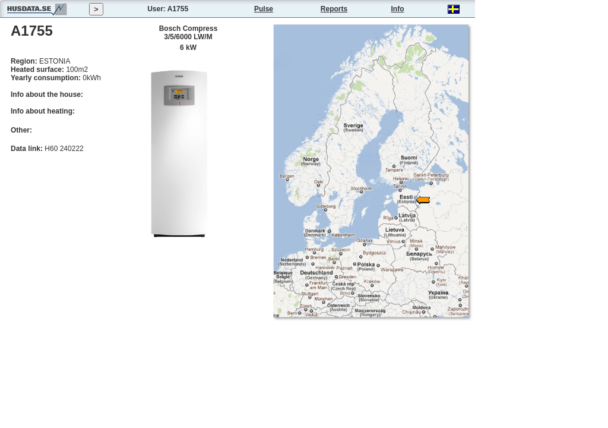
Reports (334, 9)
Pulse (263, 9)
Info (397, 9)
